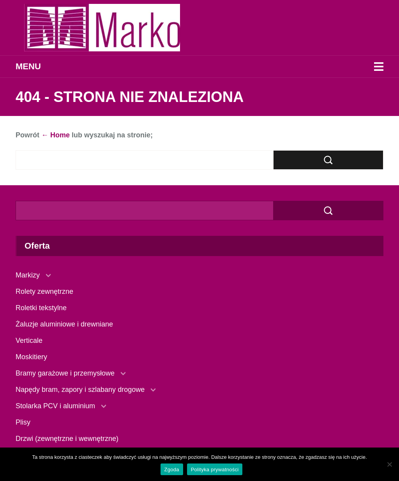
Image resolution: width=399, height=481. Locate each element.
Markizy (28, 275)
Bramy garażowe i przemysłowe (65, 373)
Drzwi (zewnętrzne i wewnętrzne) (67, 438)
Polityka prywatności (215, 469)
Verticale (29, 340)
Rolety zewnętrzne (44, 291)
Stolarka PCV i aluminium (55, 405)
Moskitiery (31, 356)
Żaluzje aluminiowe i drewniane (64, 324)
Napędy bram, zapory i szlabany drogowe (80, 389)
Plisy (23, 422)
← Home (55, 135)
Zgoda (171, 469)
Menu (28, 66)
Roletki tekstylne (41, 307)
